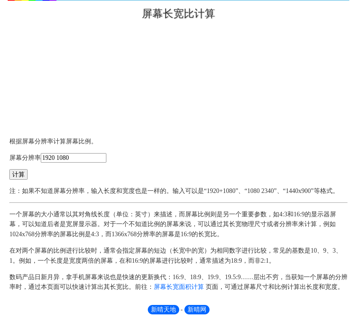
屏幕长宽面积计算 (179, 286)
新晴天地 (163, 309)
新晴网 (197, 309)
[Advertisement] (178, 75)
